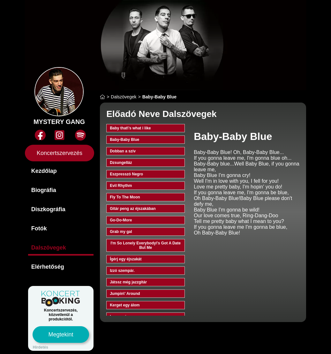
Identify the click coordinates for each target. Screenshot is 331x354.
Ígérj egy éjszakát (125, 259)
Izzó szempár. (122, 270)
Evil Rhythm (121, 185)
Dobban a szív (123, 151)
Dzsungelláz (121, 162)
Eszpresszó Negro (126, 174)
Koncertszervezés (59, 153)
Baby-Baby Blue (124, 139)
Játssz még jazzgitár (128, 282)
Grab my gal (121, 231)
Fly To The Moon (125, 197)
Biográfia (43, 190)
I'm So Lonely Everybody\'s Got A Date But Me (145, 245)
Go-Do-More (121, 220)
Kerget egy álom (124, 305)
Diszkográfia (48, 209)
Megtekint (60, 334)
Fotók (39, 228)
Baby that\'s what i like (130, 128)
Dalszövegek (48, 247)
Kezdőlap (44, 171)
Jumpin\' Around (125, 293)
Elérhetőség (47, 267)
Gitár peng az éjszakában (132, 208)
